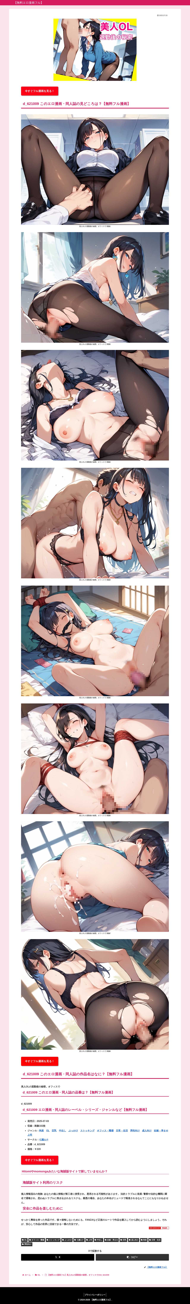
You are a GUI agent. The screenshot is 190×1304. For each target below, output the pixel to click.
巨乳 (54, 1130)
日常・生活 (122, 1130)
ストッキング (87, 1130)
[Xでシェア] (57, 1257)
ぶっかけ (73, 1130)
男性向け (135, 1130)
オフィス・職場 (105, 1130)
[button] (132, 1257)
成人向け (147, 1130)
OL (47, 1130)
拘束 (41, 1130)
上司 (29, 1135)
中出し (62, 1130)
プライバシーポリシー (95, 1295)
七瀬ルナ (44, 1139)
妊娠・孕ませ (161, 1130)
